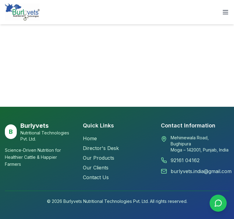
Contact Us (96, 177)
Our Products (98, 158)
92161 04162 (185, 160)
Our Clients (95, 168)
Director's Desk (101, 148)
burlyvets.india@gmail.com (201, 171)
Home (90, 138)
